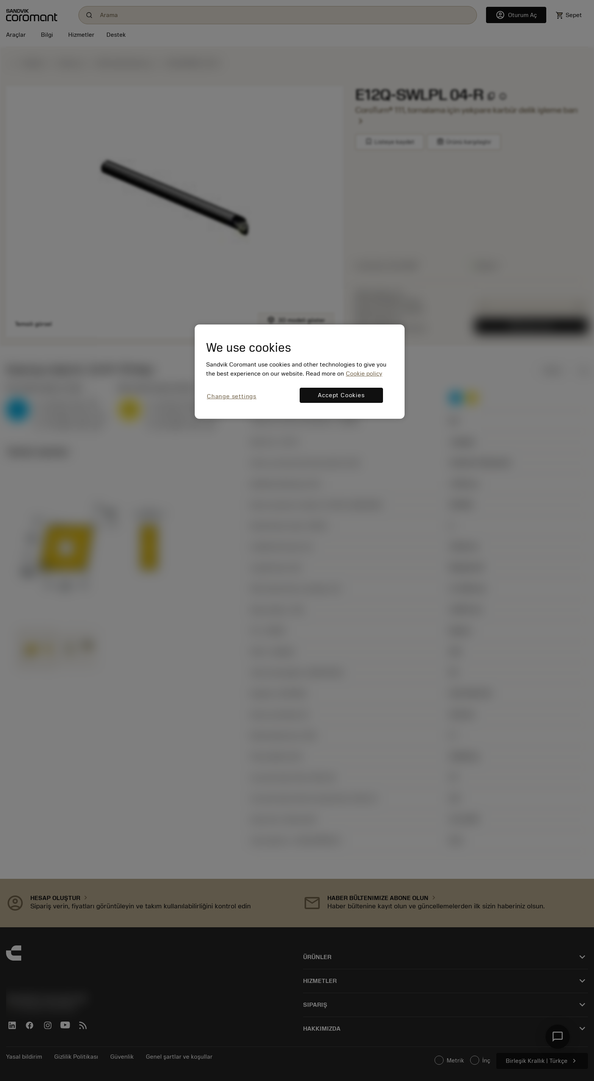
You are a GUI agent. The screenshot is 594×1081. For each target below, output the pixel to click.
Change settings (231, 396)
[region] (300, 371)
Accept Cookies (341, 395)
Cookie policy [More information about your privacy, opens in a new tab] (364, 373)
